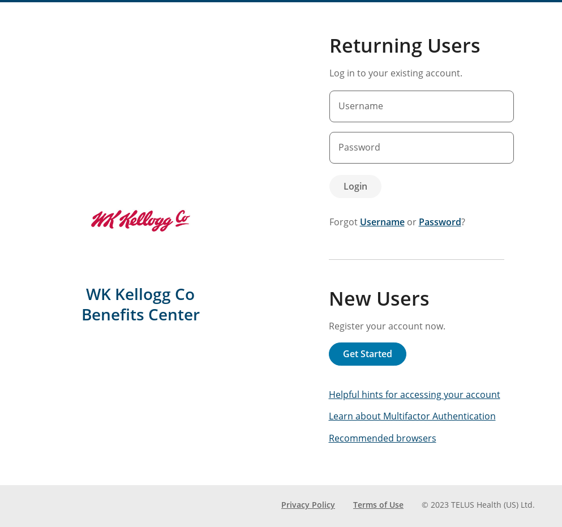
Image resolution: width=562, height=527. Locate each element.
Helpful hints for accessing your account (414, 394)
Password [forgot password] (440, 222)
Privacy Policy (308, 504)
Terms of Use (378, 504)
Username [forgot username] (382, 222)
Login (355, 186)
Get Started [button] (367, 354)
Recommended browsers (382, 438)
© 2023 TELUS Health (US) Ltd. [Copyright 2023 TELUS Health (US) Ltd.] (478, 504)
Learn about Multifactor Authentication (412, 416)
